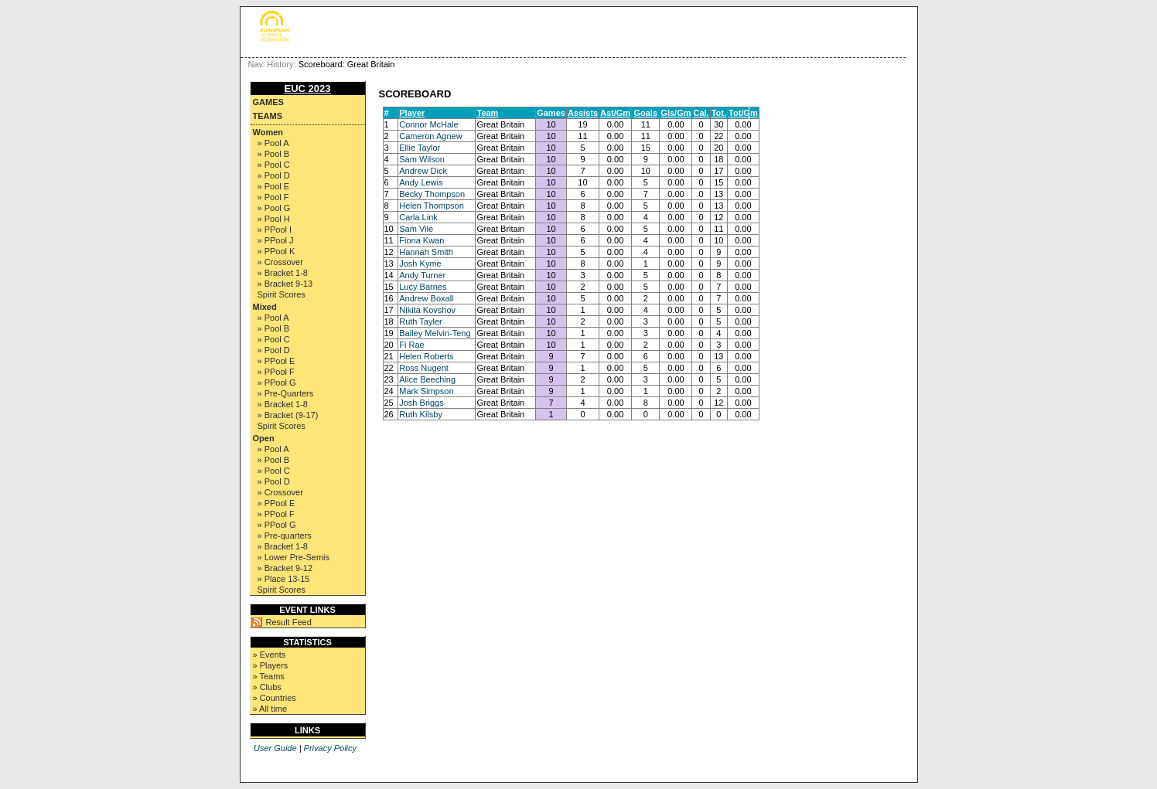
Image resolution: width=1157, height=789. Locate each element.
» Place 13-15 (284, 578)
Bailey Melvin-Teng (434, 333)
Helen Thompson (431, 205)
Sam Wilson (422, 159)
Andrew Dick (423, 170)
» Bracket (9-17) (288, 415)
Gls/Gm (675, 112)
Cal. (700, 112)
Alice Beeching (427, 379)
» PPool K (276, 251)
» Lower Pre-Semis (294, 557)
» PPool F (276, 371)
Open (264, 438)
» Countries (274, 697)
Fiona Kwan (421, 240)
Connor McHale (428, 124)
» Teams (269, 676)
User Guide (275, 748)
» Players (270, 665)
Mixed (265, 306)
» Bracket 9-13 (285, 283)
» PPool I (275, 229)
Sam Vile (416, 228)
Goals (645, 112)
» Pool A (273, 143)
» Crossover (280, 262)
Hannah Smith (426, 252)
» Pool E (274, 186)
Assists (583, 112)
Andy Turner (422, 275)
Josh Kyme (420, 263)
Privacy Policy (330, 748)
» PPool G (277, 382)
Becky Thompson (432, 194)
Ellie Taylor (419, 147)
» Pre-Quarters (286, 393)
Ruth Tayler (420, 321)
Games (268, 102)
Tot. (719, 112)
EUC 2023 (308, 88)
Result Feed (289, 622)
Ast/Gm (615, 112)
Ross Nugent (424, 367)
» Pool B (274, 153)
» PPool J (276, 240)
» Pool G (274, 208)
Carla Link (418, 217)
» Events (269, 654)
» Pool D (274, 175)
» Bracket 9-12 (285, 568)
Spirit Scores (281, 294)
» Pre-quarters (285, 535)
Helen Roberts (426, 356)
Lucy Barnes (422, 286)
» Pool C (274, 164)
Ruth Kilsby (420, 414)
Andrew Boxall (426, 298)
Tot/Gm (743, 112)
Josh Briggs (421, 402)
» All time (270, 708)
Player (412, 112)
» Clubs (267, 687)
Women (268, 132)
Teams (268, 116)
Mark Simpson (426, 391)
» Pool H (274, 218)
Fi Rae (411, 344)
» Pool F (273, 197)
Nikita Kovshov (427, 310)
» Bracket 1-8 (283, 272)
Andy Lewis (420, 182)
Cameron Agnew (430, 136)
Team (487, 112)
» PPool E (276, 361)
